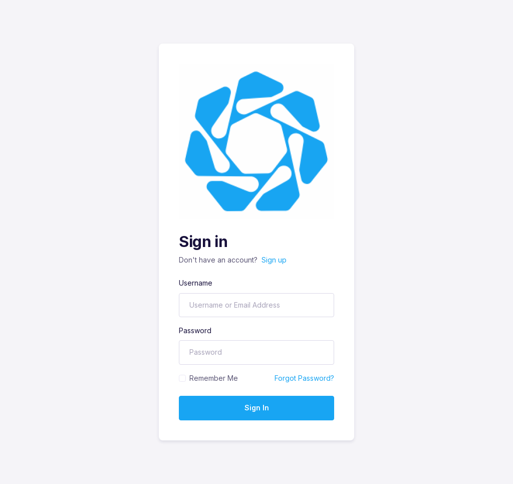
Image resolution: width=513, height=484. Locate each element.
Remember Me (213, 378)
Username (195, 283)
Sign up (274, 260)
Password (195, 330)
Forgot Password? (304, 378)
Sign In (256, 407)
